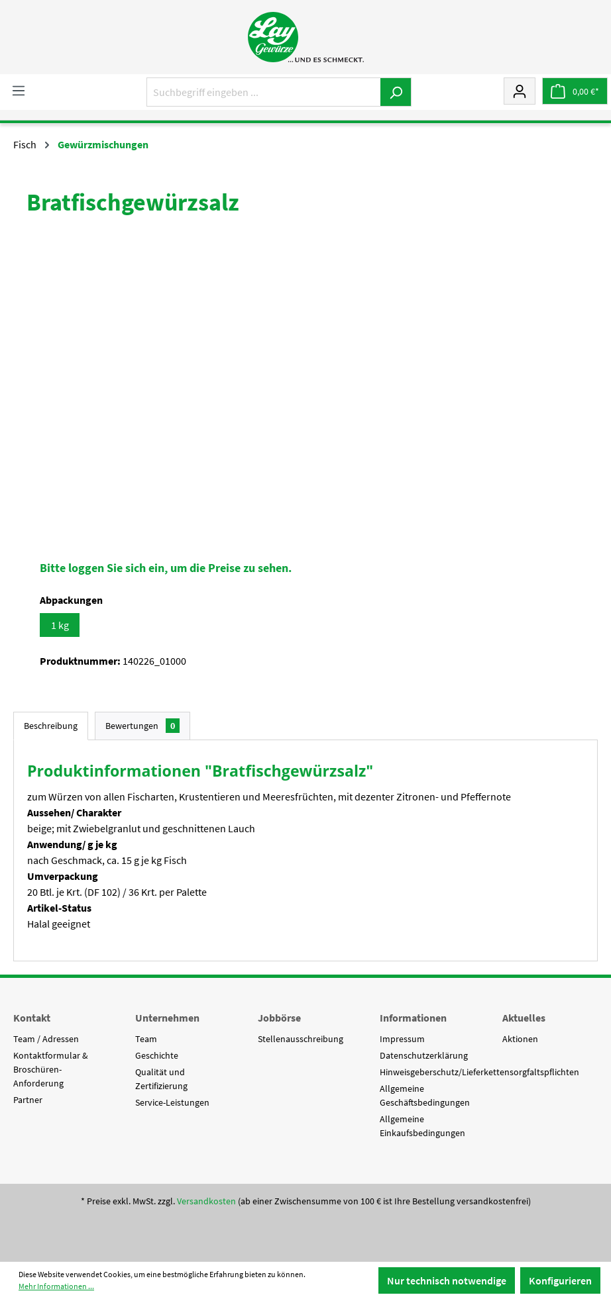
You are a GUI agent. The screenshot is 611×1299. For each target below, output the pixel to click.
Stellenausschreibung (300, 1039)
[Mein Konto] (519, 90)
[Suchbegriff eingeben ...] (263, 92)
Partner (27, 1100)
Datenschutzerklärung (424, 1055)
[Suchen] (396, 92)
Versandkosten (206, 1201)
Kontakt (31, 1017)
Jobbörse (279, 1017)
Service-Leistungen (172, 1102)
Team (146, 1039)
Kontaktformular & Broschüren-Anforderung (50, 1069)
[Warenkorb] (575, 91)
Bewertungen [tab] (142, 725)
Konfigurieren (560, 1280)
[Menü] (18, 90)
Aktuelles (523, 1017)
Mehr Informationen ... (56, 1286)
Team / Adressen (46, 1039)
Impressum (402, 1039)
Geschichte (156, 1055)
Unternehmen (167, 1017)
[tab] (50, 726)
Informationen (413, 1017)
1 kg (60, 625)
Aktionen (520, 1039)
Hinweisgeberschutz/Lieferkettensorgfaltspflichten (479, 1072)
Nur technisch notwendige (446, 1280)
